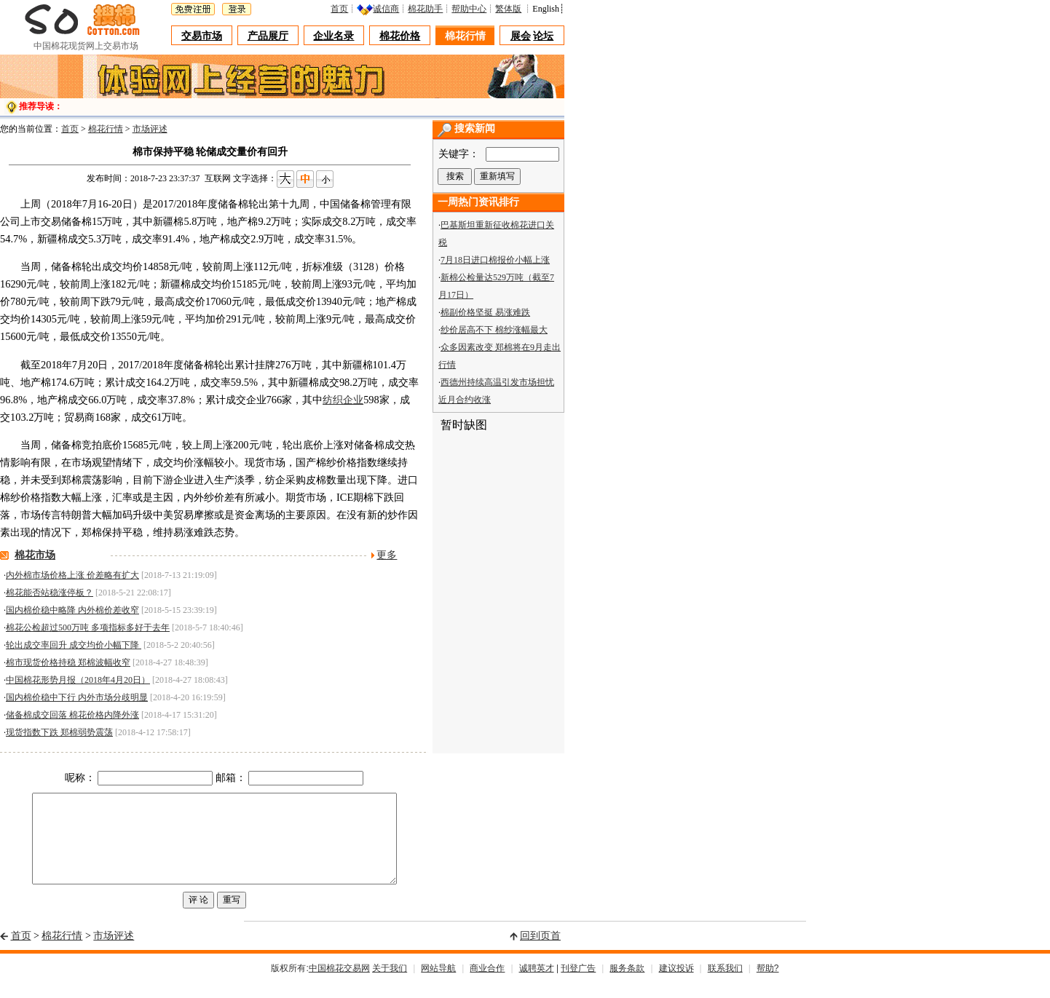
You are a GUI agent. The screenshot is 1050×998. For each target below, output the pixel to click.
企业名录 (333, 36)
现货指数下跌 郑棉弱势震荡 (59, 732)
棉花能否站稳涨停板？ (49, 592)
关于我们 (389, 986)
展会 (520, 36)
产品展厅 (268, 36)
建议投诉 (676, 986)
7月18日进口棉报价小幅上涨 (495, 260)
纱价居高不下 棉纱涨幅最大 (494, 330)
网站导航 (438, 986)
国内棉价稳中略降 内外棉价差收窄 (72, 610)
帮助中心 (468, 9)
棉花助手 (425, 9)
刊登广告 (578, 986)
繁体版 (508, 9)
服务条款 (626, 986)
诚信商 (386, 9)
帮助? (768, 986)
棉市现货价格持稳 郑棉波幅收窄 (68, 662)
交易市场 (201, 36)
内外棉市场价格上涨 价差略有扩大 (72, 575)
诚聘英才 (536, 986)
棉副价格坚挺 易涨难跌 (485, 312)
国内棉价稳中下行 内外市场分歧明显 (77, 697)
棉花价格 (399, 36)
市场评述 (150, 129)
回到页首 (540, 953)
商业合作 (487, 986)
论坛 (543, 36)
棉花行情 (465, 36)
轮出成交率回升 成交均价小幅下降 (73, 645)
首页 (339, 9)
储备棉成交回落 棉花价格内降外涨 (72, 715)
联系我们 (725, 986)
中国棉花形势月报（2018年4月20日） (78, 680)
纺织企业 (343, 399)
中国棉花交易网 (339, 986)
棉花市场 (35, 555)
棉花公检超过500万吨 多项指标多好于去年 (88, 627)
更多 (386, 555)
